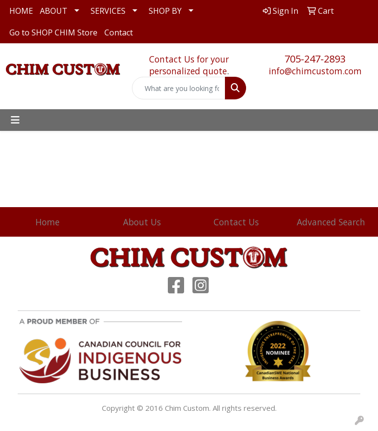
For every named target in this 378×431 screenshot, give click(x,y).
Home (47, 222)
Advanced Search (331, 222)
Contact (118, 32)
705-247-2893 (315, 58)
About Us (142, 222)
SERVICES (108, 10)
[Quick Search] (178, 88)
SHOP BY (165, 10)
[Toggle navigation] (15, 120)
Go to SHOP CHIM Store (53, 32)
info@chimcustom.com (315, 71)
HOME (21, 10)
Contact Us (236, 222)
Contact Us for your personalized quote (189, 65)
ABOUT (53, 10)
